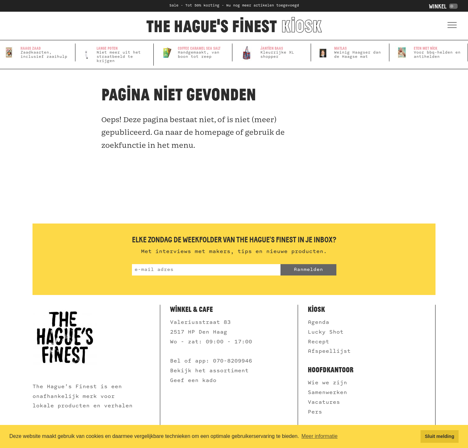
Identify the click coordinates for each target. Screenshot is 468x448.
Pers (317, 412)
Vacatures (326, 402)
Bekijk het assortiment (209, 371)
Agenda (318, 322)
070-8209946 (234, 361)
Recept (318, 342)
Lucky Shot (326, 332)
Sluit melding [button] (439, 436)
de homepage (209, 132)
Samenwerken (329, 393)
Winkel (443, 6)
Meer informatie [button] (320, 436)
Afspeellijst (331, 351)
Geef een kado (193, 381)
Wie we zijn (329, 383)
